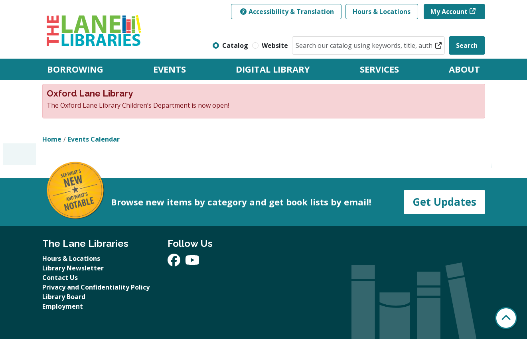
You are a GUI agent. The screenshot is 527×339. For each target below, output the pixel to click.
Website (275, 45)
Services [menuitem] (379, 69)
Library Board (63, 296)
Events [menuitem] (169, 69)
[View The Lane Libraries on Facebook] (175, 262)
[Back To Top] (506, 318)
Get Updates (444, 202)
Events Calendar (94, 139)
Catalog (235, 45)
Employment (62, 306)
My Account (449, 11)
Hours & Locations (382, 11)
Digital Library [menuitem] (273, 69)
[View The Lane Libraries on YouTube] (192, 262)
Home (51, 139)
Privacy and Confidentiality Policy (96, 287)
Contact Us (60, 277)
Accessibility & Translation (287, 11)
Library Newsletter (73, 268)
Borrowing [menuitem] (75, 69)
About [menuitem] (464, 69)
